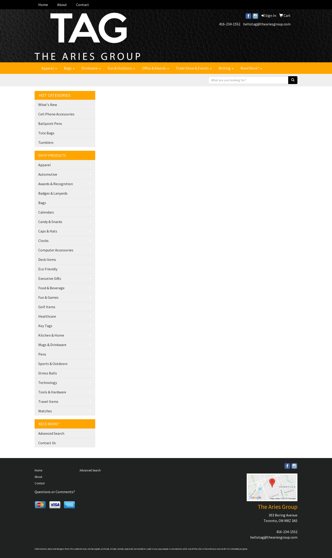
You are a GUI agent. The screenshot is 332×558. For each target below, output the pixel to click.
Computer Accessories (55, 250)
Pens (42, 354)
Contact (82, 4)
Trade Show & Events (194, 68)
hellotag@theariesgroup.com (266, 24)
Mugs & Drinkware (52, 344)
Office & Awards (155, 68)
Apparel (49, 68)
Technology (47, 382)
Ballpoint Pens (50, 123)
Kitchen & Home (51, 335)
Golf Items (46, 307)
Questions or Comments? (55, 491)
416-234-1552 (229, 24)
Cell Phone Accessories (56, 114)
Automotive (47, 174)
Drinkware (91, 68)
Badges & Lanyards (53, 193)
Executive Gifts (49, 278)
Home (43, 4)
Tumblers (45, 142)
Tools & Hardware (52, 392)
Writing (226, 68)
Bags (69, 68)
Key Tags (45, 325)
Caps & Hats (47, 231)
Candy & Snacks (50, 221)
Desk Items (47, 259)
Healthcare (47, 316)
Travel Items (48, 401)
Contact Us (47, 442)
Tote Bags (46, 133)
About (62, 4)
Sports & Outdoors (53, 363)
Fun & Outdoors (121, 68)
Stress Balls (47, 373)
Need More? (251, 68)
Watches (45, 411)
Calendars (46, 212)
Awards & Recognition (55, 183)
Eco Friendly (47, 269)
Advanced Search (51, 433)
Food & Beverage (51, 288)
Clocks (43, 240)
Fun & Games (48, 297)
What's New (47, 104)
